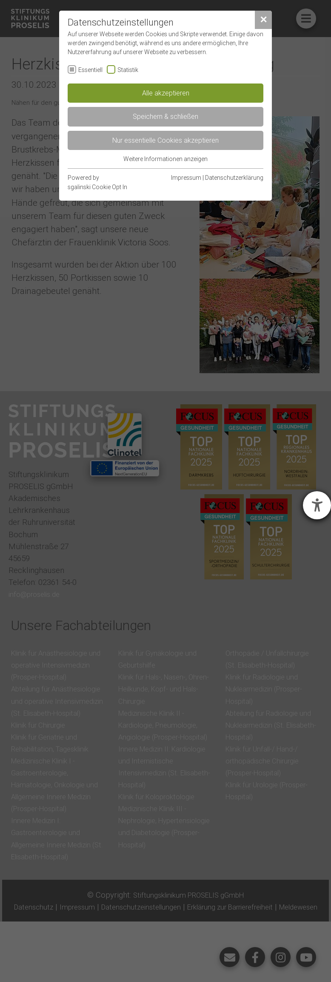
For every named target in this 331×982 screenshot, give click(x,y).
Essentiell (90, 70)
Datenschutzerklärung (234, 177)
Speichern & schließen (165, 116)
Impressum (186, 177)
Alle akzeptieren (165, 93)
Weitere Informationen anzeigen (165, 159)
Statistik (127, 70)
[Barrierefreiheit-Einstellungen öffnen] (317, 505)
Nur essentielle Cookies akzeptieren (165, 140)
